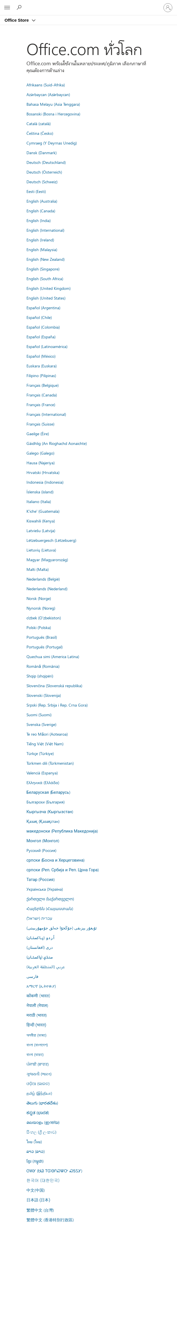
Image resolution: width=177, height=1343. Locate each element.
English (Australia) (41, 201)
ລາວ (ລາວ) (35, 1151)
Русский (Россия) (41, 850)
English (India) (38, 220)
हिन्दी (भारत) (36, 1025)
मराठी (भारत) (36, 1015)
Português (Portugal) (44, 647)
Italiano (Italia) (38, 501)
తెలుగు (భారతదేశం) (42, 1103)
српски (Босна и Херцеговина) (55, 860)
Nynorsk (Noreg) (40, 608)
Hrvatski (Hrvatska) (42, 472)
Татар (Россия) (40, 879)
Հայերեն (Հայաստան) (49, 908)
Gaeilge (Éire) (37, 433)
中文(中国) (35, 1190)
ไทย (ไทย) (34, 1141)
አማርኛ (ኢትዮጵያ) (41, 986)
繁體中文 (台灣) (40, 1210)
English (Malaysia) (41, 249)
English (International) (45, 230)
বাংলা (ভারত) (35, 1054)
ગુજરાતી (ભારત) (39, 1074)
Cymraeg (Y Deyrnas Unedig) (51, 143)
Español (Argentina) (43, 307)
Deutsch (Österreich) (44, 172)
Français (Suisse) (40, 424)
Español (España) (40, 336)
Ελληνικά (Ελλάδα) (42, 782)
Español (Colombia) (43, 327)
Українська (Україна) (44, 889)
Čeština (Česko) (39, 133)
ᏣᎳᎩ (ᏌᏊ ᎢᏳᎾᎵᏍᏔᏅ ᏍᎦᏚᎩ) (54, 1170)
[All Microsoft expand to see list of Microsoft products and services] (7, 8)
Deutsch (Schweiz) (41, 181)
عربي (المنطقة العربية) (45, 966)
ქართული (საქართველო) (50, 899)
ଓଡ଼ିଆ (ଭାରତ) (38, 1083)
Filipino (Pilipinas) (41, 375)
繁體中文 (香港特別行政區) (50, 1219)
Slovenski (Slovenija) (43, 695)
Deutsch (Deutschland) (46, 162)
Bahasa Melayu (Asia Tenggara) (53, 104)
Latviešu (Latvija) (40, 530)
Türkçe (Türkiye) (40, 753)
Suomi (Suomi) (39, 714)
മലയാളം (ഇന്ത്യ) (42, 1122)
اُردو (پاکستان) (40, 937)
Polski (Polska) (38, 627)
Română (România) (42, 666)
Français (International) (46, 414)
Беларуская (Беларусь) (48, 792)
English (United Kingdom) (48, 288)
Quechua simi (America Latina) (52, 656)
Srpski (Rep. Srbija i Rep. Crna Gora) (57, 705)
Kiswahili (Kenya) (40, 521)
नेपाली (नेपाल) (37, 1005)
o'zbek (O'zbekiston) (43, 617)
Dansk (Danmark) (41, 152)
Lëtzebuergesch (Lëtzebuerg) (51, 540)
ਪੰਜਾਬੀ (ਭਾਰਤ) (37, 1064)
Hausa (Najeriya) (40, 462)
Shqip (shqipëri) (39, 676)
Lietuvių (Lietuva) (41, 550)
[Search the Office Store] (20, 7)
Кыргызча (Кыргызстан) (49, 811)
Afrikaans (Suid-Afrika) (45, 85)
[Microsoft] (88, 4)
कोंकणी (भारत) (38, 995)
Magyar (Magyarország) (47, 559)
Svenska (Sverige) (41, 724)
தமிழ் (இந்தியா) (39, 1093)
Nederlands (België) (43, 579)
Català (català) (38, 123)
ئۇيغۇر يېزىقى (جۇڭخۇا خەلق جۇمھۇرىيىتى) (61, 928)
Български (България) (45, 802)
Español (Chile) (39, 317)
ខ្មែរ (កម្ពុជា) (35, 1161)
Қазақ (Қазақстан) (42, 821)
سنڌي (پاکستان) (39, 957)
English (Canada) (40, 210)
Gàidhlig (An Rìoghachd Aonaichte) (56, 443)
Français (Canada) (41, 395)
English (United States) (45, 298)
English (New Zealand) (45, 259)
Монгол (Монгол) (42, 840)
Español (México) (40, 356)
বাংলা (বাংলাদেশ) (37, 1044)
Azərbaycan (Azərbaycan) (48, 94)
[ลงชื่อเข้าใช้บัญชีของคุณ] (168, 8)
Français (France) (40, 404)
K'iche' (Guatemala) (42, 511)
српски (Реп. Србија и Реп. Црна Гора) (62, 869)
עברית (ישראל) (39, 918)
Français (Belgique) (42, 385)
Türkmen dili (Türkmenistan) (50, 763)
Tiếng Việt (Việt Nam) (44, 743)
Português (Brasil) (41, 637)
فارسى (32, 976)
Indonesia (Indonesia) (44, 482)
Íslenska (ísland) (39, 492)
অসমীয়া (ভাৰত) (36, 1035)
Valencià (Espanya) (42, 773)
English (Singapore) (42, 269)
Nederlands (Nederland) (46, 588)
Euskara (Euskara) (41, 366)
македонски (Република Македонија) (62, 831)
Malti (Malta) (37, 569)
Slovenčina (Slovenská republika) (54, 685)
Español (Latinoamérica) (46, 346)
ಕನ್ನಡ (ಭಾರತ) (37, 1112)
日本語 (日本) (38, 1200)
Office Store (17, 20)
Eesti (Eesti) (36, 191)
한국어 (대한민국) (42, 1180)
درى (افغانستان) (39, 947)
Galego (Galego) (40, 453)
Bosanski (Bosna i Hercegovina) (53, 114)
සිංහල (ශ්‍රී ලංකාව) (41, 1132)
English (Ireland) (40, 240)
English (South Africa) (44, 278)
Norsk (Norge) (38, 598)
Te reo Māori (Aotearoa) (47, 734)
